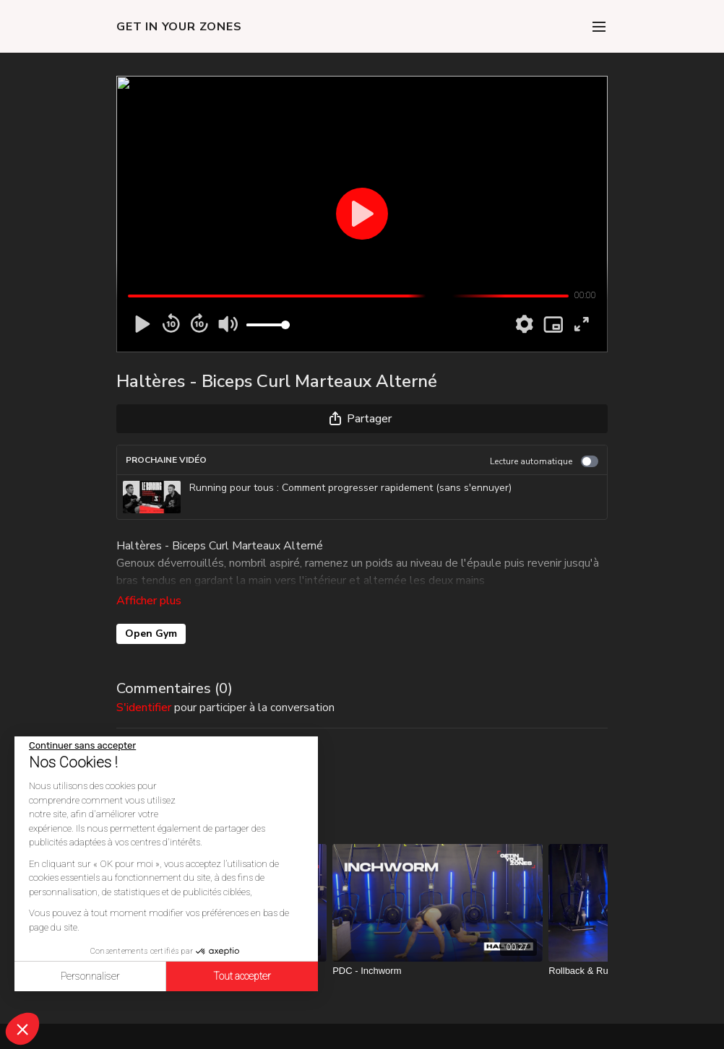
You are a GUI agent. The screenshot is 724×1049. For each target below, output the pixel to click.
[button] (22, 1028)
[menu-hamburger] (599, 26)
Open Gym (151, 613)
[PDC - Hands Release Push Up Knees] (221, 951)
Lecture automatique (544, 461)
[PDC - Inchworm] (437, 951)
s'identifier (143, 687)
